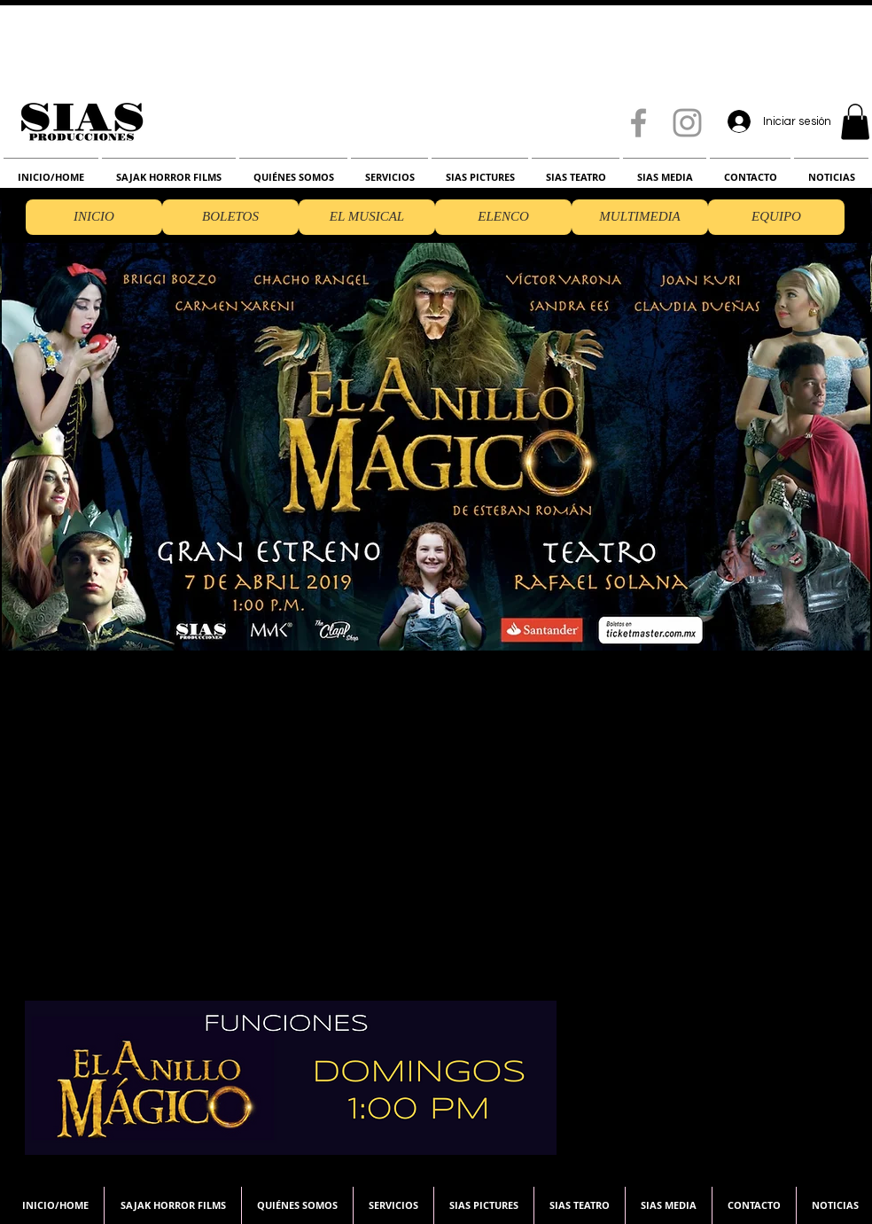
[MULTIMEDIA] (640, 217)
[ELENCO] (503, 217)
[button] (855, 122)
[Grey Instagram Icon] (687, 123)
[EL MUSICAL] (367, 217)
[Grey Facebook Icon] (638, 123)
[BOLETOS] (230, 217)
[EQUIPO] (776, 217)
